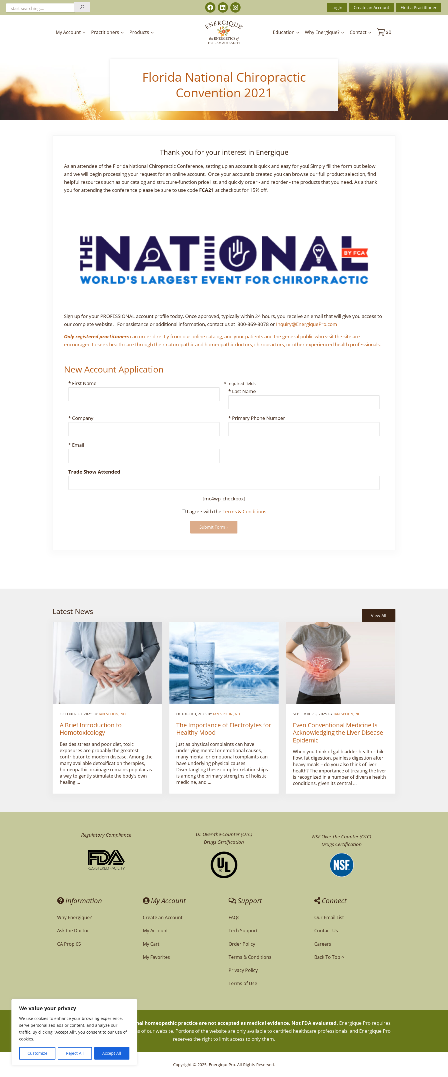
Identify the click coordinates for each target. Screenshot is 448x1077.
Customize (37, 1053)
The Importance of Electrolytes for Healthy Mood (223, 728)
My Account (164, 900)
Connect (330, 900)
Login (336, 7)
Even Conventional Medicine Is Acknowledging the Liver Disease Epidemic (338, 732)
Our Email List (329, 917)
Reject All (75, 1053)
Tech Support (243, 930)
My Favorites (156, 957)
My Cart (151, 944)
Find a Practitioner (419, 7)
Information (79, 900)
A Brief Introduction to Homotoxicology (91, 728)
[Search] (82, 7)
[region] (74, 1032)
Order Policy (242, 944)
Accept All (111, 1053)
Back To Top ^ (329, 957)
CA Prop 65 (69, 944)
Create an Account (371, 7)
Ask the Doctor (73, 930)
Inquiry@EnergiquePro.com (306, 324)
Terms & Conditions (244, 511)
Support (245, 900)
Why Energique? (74, 917)
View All (378, 615)
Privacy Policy (243, 970)
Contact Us (326, 930)
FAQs (234, 917)
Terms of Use (243, 983)
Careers (322, 944)
